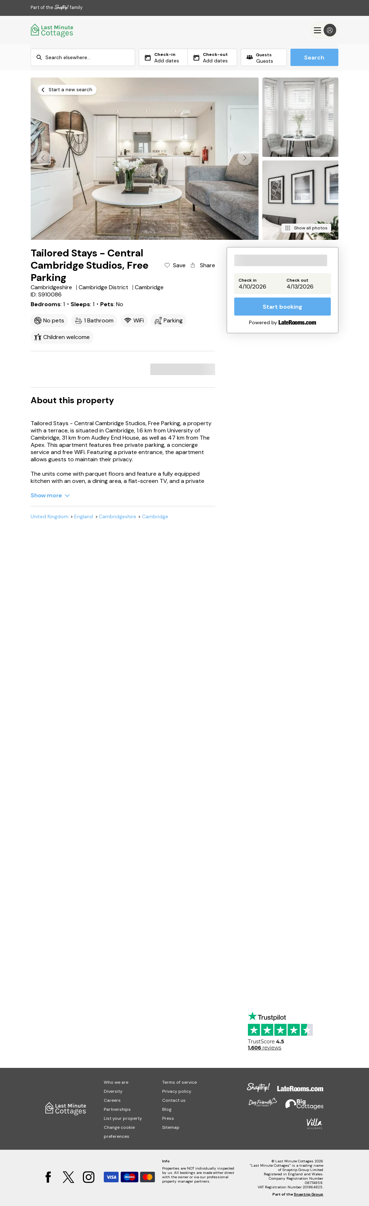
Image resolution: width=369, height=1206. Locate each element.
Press (168, 1118)
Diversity (113, 1091)
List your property (123, 1118)
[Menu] (324, 30)
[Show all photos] (306, 228)
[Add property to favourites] (175, 265)
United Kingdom (49, 517)
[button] (244, 158)
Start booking (282, 307)
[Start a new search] (67, 90)
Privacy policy (176, 1091)
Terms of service (179, 1082)
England (83, 517)
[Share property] (202, 265)
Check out (297, 280)
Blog (167, 1109)
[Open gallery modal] (144, 159)
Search (314, 57)
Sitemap (170, 1127)
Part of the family (57, 7)
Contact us (174, 1100)
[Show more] (50, 495)
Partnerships (117, 1109)
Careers (112, 1100)
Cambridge (155, 517)
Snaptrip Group (308, 1194)
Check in (248, 280)
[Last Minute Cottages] (52, 30)
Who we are (116, 1082)
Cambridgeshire (117, 517)
